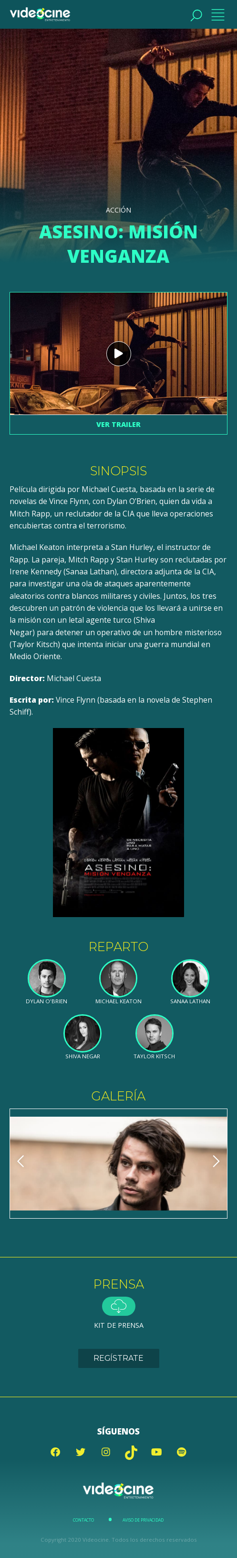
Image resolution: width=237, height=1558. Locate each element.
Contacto (83, 1520)
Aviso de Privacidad (143, 1520)
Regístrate (118, 1358)
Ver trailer (118, 424)
